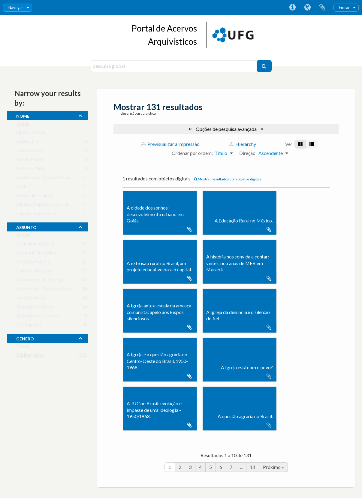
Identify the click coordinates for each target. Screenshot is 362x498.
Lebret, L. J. (27, 142)
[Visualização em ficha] (300, 144)
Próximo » (273, 467)
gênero (25, 338)
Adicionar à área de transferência (189, 229)
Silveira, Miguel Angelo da (42, 205)
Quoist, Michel (31, 133)
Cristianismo (29, 326)
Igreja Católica (31, 299)
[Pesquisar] (264, 66)
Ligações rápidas (292, 7)
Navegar (15, 7)
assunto (26, 226)
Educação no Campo (37, 317)
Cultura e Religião (34, 272)
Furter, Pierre (29, 160)
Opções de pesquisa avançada (226, 129)
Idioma (307, 7)
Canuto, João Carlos (36, 214)
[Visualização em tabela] (312, 144)
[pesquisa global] (174, 66)
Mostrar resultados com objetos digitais (227, 179)
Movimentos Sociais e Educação (49, 290)
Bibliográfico (30, 356)
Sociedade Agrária (35, 245)
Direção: (248, 153)
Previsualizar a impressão (170, 144)
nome (22, 115)
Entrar (344, 7)
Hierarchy (242, 144)
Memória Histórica (36, 254)
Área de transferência (322, 7)
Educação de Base (34, 308)
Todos (22, 124)
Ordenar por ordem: (192, 153)
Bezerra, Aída (30, 169)
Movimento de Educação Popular (50, 281)
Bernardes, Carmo (34, 196)
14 (252, 467)
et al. (21, 187)
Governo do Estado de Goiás (45, 178)
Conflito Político (33, 263)
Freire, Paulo (29, 151)
